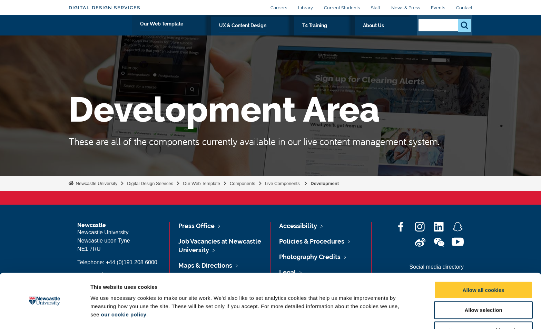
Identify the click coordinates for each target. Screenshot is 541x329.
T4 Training (356, 33)
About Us (394, 33)
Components (242, 183)
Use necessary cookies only (483, 309)
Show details (362, 315)
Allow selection (483, 289)
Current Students (342, 7)
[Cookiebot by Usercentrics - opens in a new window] (44, 315)
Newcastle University (96, 183)
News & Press (405, 7)
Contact (464, 7)
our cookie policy (123, 293)
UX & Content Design (303, 33)
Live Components (283, 183)
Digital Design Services (104, 7)
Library (305, 7)
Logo (100, 31)
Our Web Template (239, 33)
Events (438, 7)
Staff (375, 7)
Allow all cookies (483, 268)
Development (325, 183)
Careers (278, 7)
